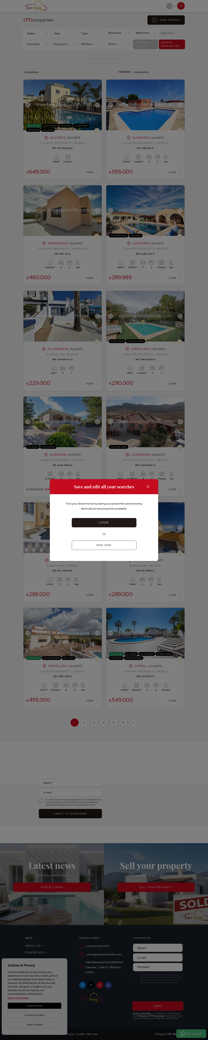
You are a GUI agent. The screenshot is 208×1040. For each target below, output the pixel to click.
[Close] (148, 487)
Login (104, 522)
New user (104, 545)
